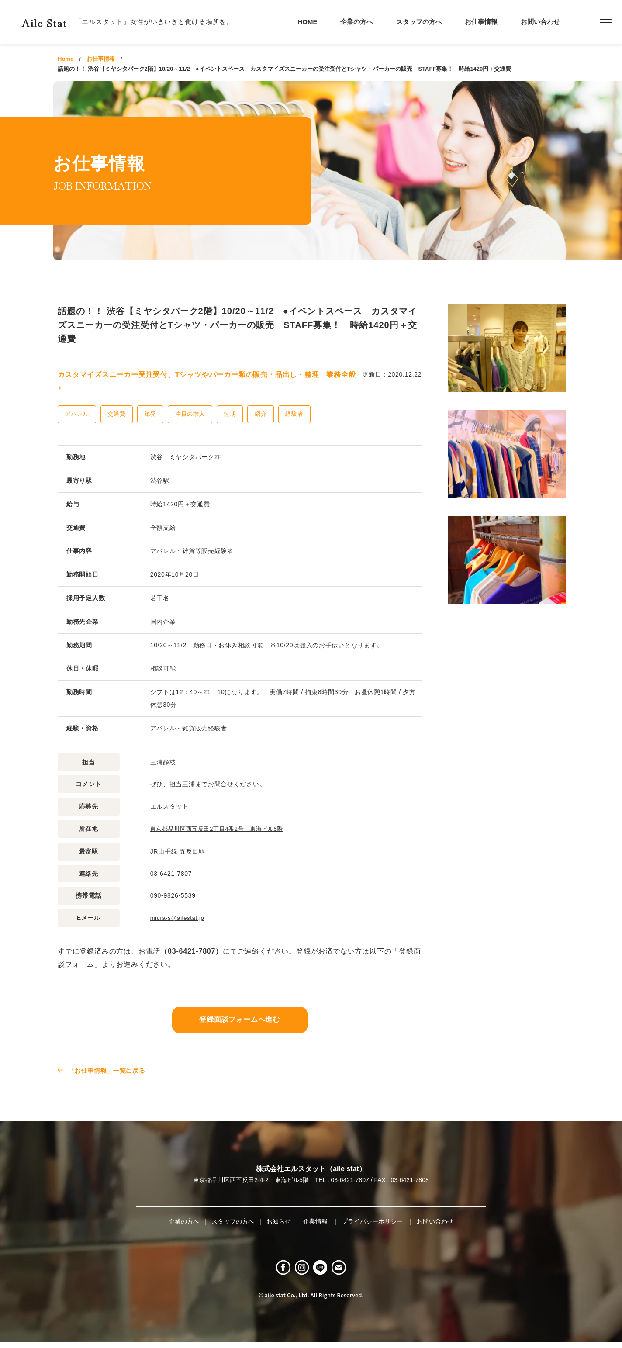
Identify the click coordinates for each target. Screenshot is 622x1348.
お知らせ (278, 1220)
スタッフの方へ (419, 21)
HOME (308, 21)
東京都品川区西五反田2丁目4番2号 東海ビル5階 (222, 828)
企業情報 (316, 1220)
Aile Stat (58, 21)
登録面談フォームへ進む (239, 1018)
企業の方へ (356, 21)
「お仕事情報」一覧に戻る (113, 1069)
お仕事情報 (481, 21)
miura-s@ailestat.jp (179, 917)
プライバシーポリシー (373, 1220)
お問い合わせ (540, 21)
